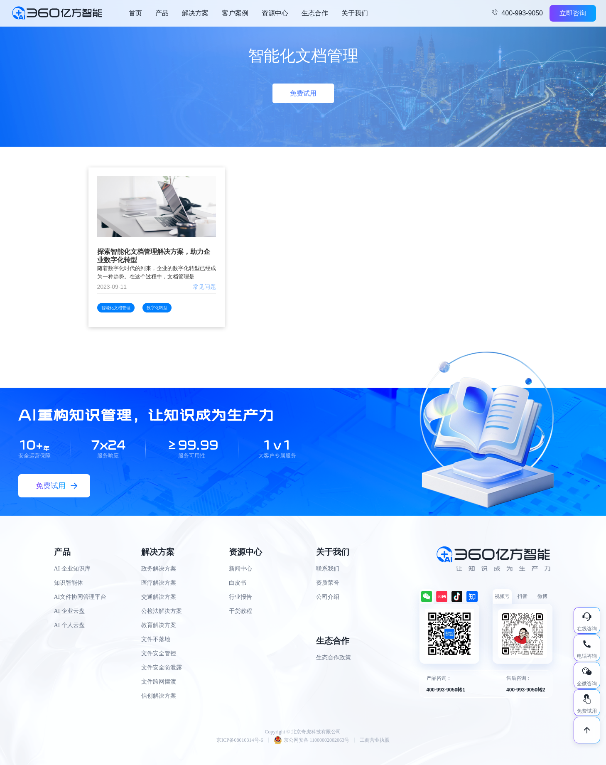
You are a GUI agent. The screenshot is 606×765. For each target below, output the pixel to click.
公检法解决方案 (161, 611)
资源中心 (275, 13)
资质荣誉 (327, 583)
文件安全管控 (158, 653)
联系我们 (327, 569)
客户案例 (235, 13)
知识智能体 (68, 583)
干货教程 (240, 611)
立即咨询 (572, 13)
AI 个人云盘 (69, 625)
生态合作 (315, 13)
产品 (162, 13)
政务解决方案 (158, 569)
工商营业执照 (375, 740)
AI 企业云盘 (69, 611)
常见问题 (204, 286)
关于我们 (354, 13)
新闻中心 (240, 569)
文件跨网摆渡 (158, 682)
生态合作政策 (333, 657)
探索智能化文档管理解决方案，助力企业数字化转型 (153, 255)
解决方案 (195, 13)
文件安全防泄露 (161, 667)
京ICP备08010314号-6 (239, 740)
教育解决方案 (158, 625)
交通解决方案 (158, 597)
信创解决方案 (158, 696)
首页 (135, 13)
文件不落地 (155, 639)
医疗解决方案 (158, 583)
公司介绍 (327, 597)
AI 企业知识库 (72, 569)
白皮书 (237, 583)
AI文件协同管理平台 (80, 597)
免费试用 (303, 93)
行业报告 (240, 597)
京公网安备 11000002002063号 (312, 740)
